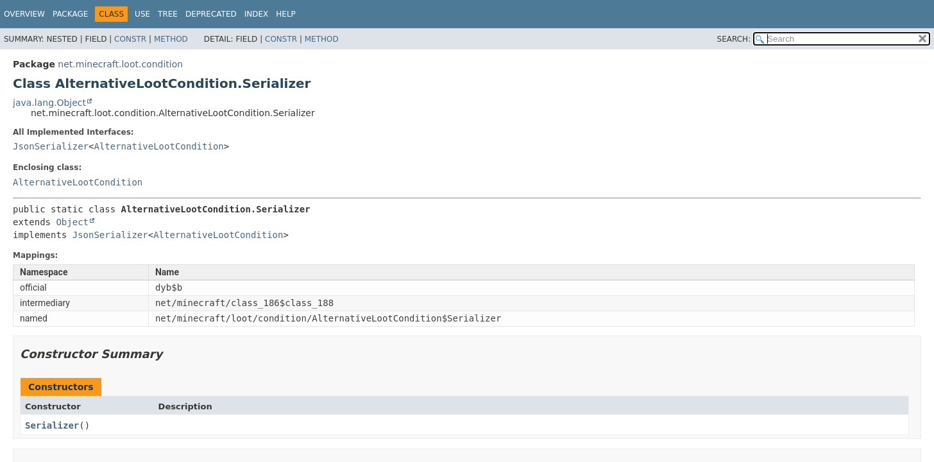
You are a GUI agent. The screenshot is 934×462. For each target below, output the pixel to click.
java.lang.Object (49, 103)
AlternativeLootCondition (158, 146)
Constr (130, 39)
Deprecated (211, 14)
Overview (24, 14)
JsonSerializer (51, 146)
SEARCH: (734, 39)
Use (142, 14)
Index (256, 14)
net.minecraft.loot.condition (120, 64)
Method (171, 39)
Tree (168, 14)
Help (286, 14)
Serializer (52, 425)
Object (72, 222)
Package (70, 14)
